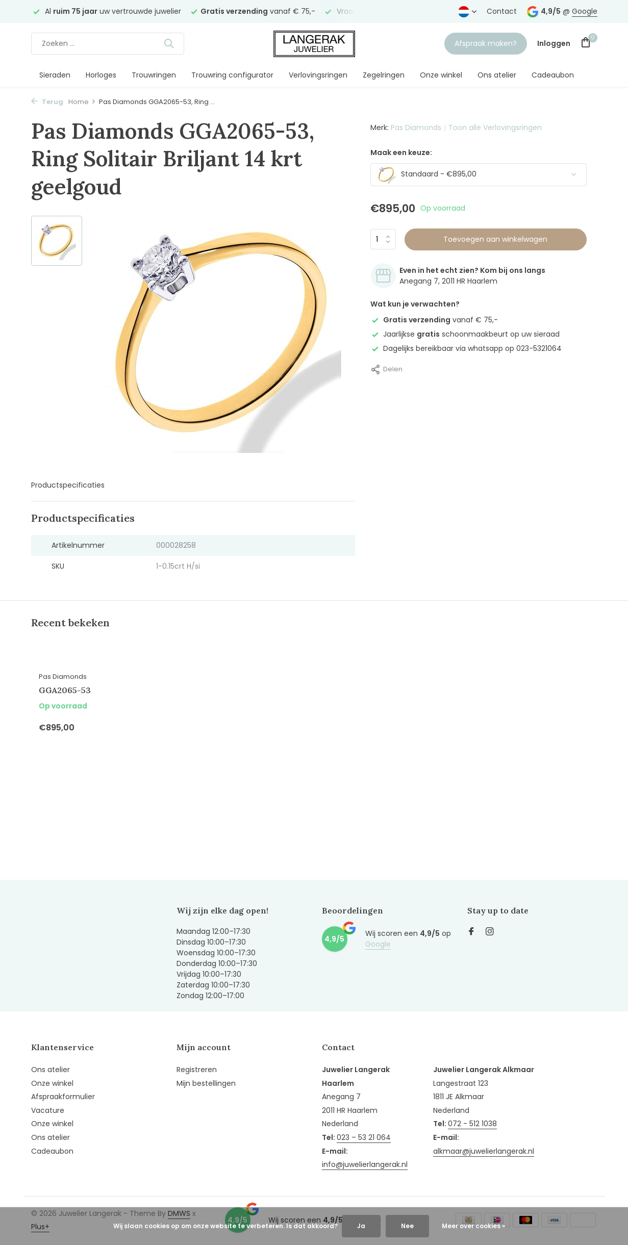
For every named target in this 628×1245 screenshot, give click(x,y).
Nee (407, 1226)
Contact (502, 11)
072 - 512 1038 (472, 1124)
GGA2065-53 (65, 690)
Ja (361, 1226)
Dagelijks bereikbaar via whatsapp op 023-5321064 (466, 348)
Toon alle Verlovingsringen (495, 127)
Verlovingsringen (318, 75)
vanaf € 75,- (434, 320)
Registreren (197, 1069)
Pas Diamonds (416, 127)
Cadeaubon (553, 75)
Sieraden (54, 75)
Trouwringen (154, 75)
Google (584, 11)
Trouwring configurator (232, 75)
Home (82, 102)
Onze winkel (441, 75)
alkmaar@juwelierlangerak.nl (483, 1151)
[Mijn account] (553, 43)
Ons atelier (497, 75)
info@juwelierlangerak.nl (365, 1164)
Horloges (101, 75)
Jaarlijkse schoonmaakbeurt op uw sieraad (465, 334)
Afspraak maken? (486, 43)
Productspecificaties (68, 485)
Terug (47, 102)
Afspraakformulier (63, 1096)
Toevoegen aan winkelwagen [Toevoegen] (495, 239)
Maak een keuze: (401, 152)
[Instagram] (490, 932)
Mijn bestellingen (206, 1083)
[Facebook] (471, 932)
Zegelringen (384, 75)
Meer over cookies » (473, 1226)
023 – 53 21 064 (364, 1137)
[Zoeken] (107, 44)
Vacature (47, 1110)
